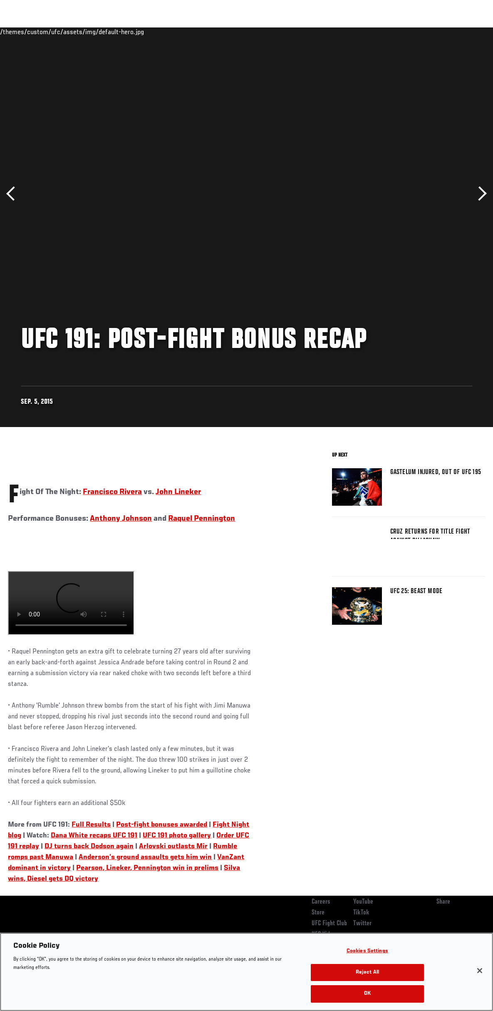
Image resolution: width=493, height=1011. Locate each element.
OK (367, 993)
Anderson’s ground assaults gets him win (145, 857)
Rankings (58, 31)
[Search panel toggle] (466, 32)
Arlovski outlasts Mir (173, 846)
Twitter (362, 923)
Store (318, 913)
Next (479, 193)
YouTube (363, 902)
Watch (366, 31)
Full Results (91, 825)
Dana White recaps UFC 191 (94, 836)
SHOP (443, 31)
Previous (13, 193)
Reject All (367, 972)
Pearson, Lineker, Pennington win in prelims (147, 868)
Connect (332, 31)
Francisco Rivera (112, 492)
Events (22, 31)
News (127, 31)
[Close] (480, 970)
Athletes (95, 31)
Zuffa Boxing (406, 31)
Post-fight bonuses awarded (161, 825)
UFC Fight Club (329, 923)
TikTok (361, 913)
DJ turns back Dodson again (89, 846)
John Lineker (178, 492)
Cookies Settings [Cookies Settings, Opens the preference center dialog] (367, 951)
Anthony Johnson (121, 518)
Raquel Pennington (201, 518)
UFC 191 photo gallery (177, 836)
